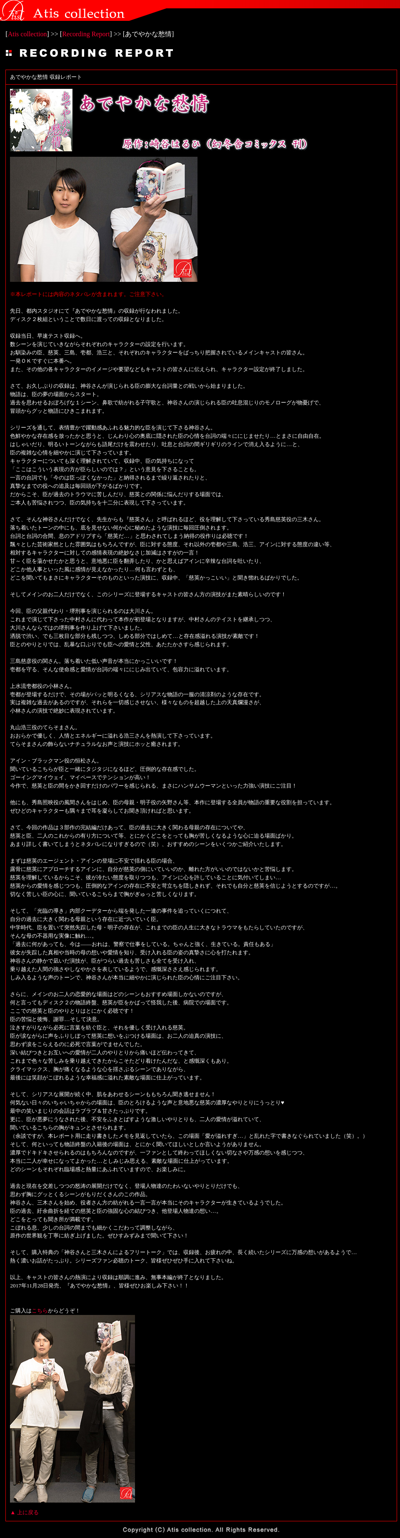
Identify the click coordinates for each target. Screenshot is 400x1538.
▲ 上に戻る (24, 1512)
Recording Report (86, 34)
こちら (40, 1310)
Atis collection (27, 34)
